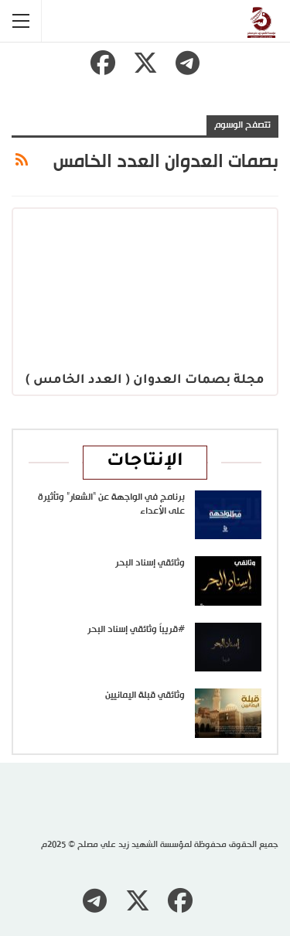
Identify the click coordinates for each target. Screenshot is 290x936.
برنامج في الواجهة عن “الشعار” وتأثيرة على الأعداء (111, 504)
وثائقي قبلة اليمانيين (145, 695)
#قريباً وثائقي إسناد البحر (136, 629)
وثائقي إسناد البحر (150, 563)
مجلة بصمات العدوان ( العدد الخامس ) (145, 381)
